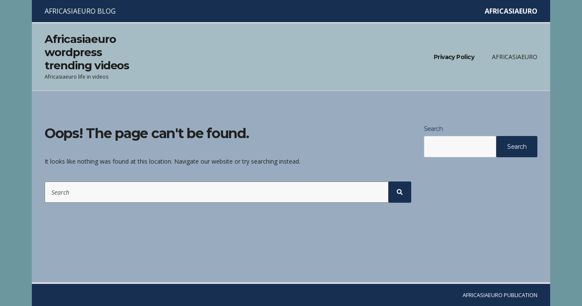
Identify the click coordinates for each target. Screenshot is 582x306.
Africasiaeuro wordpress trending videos (87, 52)
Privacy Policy (454, 57)
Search (433, 129)
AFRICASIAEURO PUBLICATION (500, 295)
